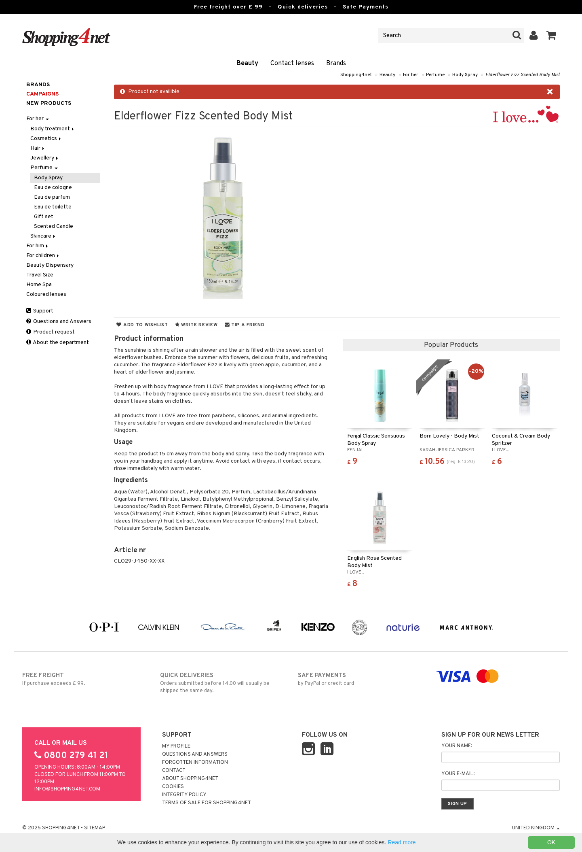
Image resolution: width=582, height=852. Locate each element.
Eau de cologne (53, 187)
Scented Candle (53, 226)
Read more (401, 842)
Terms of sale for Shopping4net (206, 803)
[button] (551, 35)
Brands (336, 63)
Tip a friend (245, 325)
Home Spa (39, 284)
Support (39, 311)
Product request (50, 332)
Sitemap (94, 828)
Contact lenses (292, 63)
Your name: (456, 746)
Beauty (247, 63)
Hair (38, 148)
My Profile (176, 746)
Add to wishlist (142, 325)
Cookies (173, 787)
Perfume (435, 75)
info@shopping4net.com (67, 789)
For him (37, 245)
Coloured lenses (46, 294)
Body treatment (52, 128)
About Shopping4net (190, 779)
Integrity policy (184, 795)
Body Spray (465, 75)
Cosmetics (46, 138)
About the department (57, 342)
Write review (196, 325)
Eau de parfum (52, 197)
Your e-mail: (457, 774)
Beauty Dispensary (50, 265)
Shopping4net (356, 75)
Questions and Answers (58, 321)
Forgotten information (195, 762)
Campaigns (42, 94)
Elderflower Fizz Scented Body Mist (522, 75)
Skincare (43, 236)
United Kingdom (536, 828)
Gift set (43, 216)
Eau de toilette (53, 207)
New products (48, 103)
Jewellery (44, 158)
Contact (174, 770)
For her (410, 75)
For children (43, 255)
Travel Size (39, 275)
